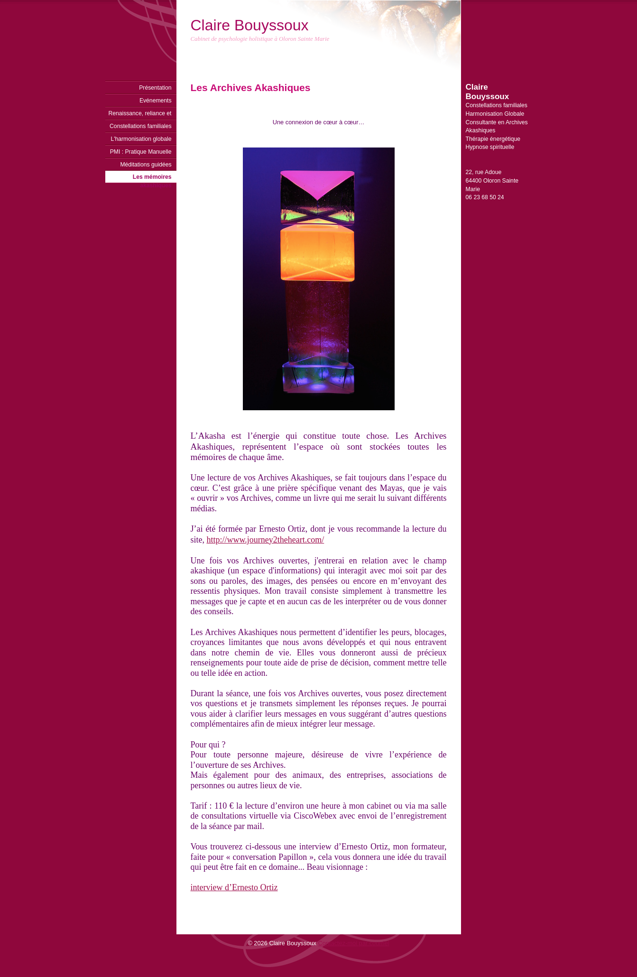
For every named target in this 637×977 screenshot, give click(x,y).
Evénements (155, 100)
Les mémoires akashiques (152, 178)
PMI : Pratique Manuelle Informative (141, 153)
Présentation (155, 87)
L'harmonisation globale (141, 139)
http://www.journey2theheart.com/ (265, 539)
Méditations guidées (145, 164)
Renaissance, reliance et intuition (139, 115)
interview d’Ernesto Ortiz (234, 887)
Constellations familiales (140, 126)
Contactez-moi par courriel (353, 943)
